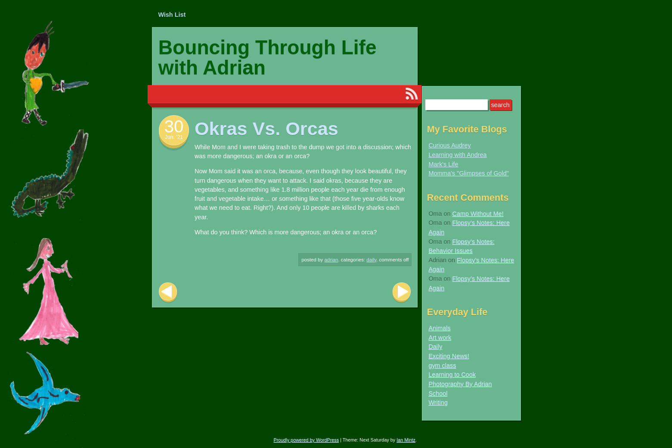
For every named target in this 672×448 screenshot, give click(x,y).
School (437, 393)
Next (401, 292)
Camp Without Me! (478, 213)
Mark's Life (443, 164)
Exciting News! (448, 356)
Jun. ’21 (174, 137)
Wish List (172, 14)
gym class (442, 365)
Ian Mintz (405, 439)
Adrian (331, 259)
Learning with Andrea (457, 154)
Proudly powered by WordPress (306, 439)
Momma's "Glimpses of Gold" (468, 173)
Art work (439, 337)
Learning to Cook (452, 374)
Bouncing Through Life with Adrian (267, 57)
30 (174, 126)
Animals (439, 328)
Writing (438, 402)
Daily (371, 259)
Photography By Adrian (460, 383)
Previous (167, 292)
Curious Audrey (449, 145)
